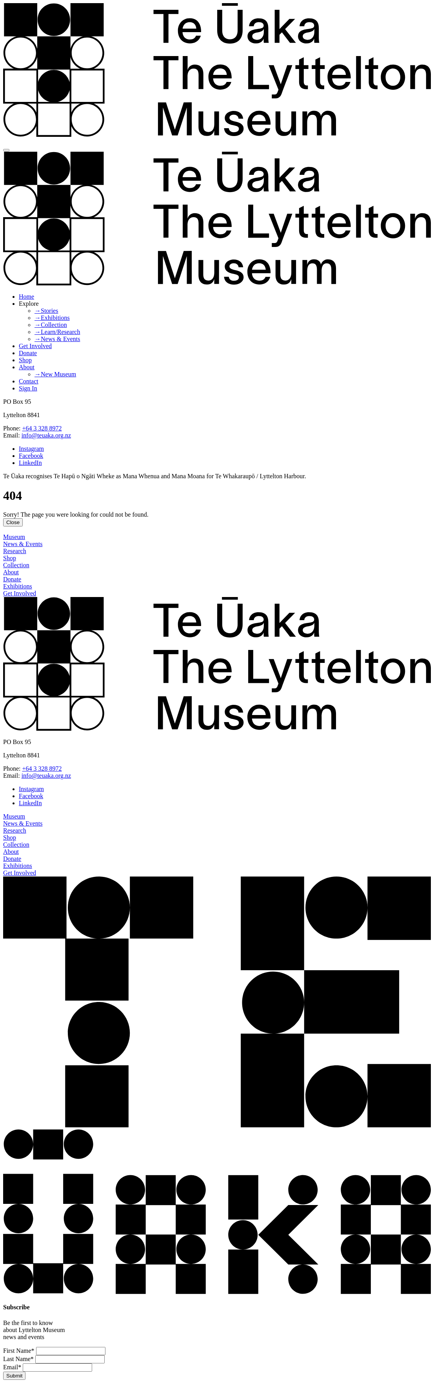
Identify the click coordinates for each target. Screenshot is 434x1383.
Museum (14, 537)
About (27, 367)
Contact (28, 381)
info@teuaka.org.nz (46, 435)
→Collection (51, 324)
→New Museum (55, 374)
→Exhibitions (52, 317)
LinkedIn (30, 462)
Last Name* (18, 1359)
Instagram (31, 448)
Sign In (28, 388)
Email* (12, 1367)
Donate (28, 353)
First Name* (19, 1350)
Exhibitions (17, 586)
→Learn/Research (57, 332)
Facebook (31, 455)
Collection (16, 565)
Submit (14, 1376)
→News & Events (57, 339)
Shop (25, 360)
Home (26, 296)
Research (14, 551)
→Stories (46, 310)
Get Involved (35, 346)
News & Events (22, 544)
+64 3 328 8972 (42, 428)
